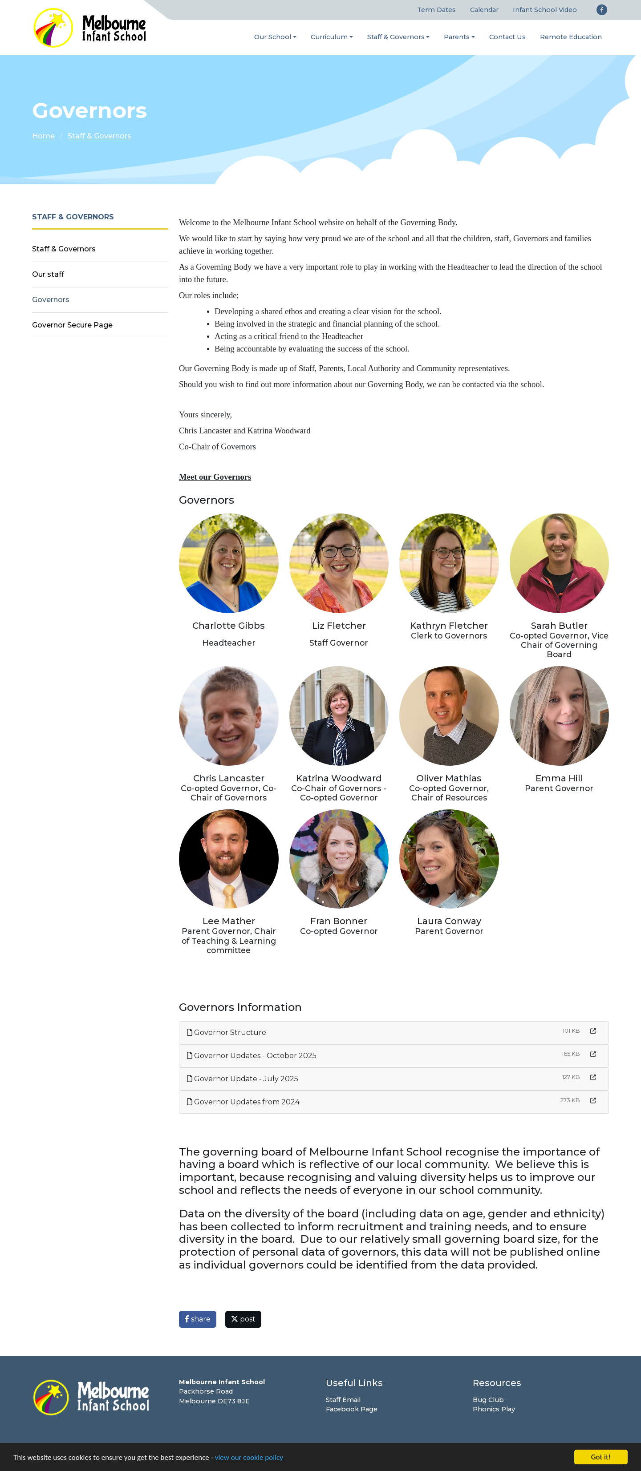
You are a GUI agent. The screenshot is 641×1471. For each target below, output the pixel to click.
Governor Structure (226, 1032)
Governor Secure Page (72, 325)
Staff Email (343, 1400)
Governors (50, 299)
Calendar (484, 10)
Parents (457, 37)
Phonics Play (494, 1409)
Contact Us (507, 37)
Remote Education (571, 37)
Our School (272, 37)
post (243, 1319)
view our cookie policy (249, 1458)
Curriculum (329, 37)
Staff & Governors (396, 37)
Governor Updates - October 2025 (251, 1055)
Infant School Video (545, 10)
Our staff (48, 274)
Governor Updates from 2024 (243, 1102)
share (198, 1319)
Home (43, 136)
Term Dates (436, 10)
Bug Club (488, 1400)
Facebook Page (351, 1409)
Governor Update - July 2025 (242, 1079)
